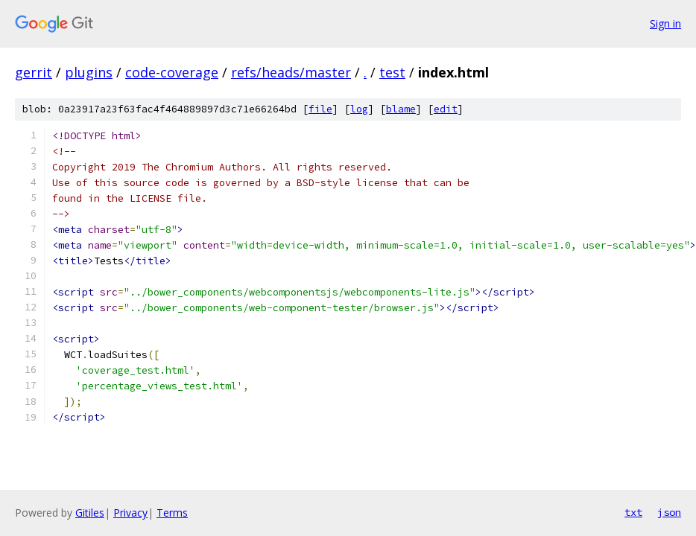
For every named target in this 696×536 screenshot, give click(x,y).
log (359, 109)
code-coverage (171, 72)
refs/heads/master (291, 72)
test (392, 72)
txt (633, 512)
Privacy (130, 512)
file (320, 109)
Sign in (665, 23)
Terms (172, 512)
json (669, 512)
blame (401, 109)
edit (446, 109)
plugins (89, 72)
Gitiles (89, 512)
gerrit (33, 72)
